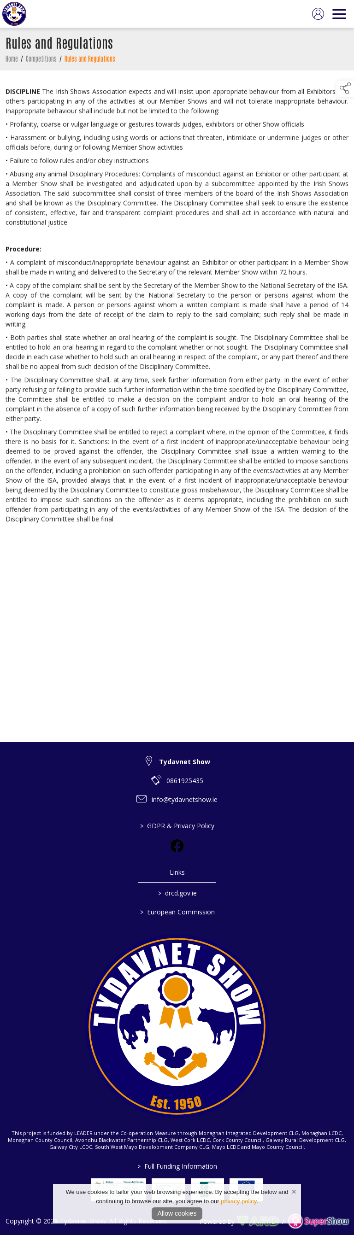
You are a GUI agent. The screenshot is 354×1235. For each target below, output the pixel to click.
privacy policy (238, 1201)
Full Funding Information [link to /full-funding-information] (177, 1166)
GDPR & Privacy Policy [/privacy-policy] (177, 825)
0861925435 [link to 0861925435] (184, 780)
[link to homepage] (14, 14)
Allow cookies (177, 1213)
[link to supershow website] (318, 1221)
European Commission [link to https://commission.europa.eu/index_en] (177, 912)
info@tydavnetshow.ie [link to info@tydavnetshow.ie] (185, 799)
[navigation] (339, 14)
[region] (177, 304)
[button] (345, 89)
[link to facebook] (177, 846)
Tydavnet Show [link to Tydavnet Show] (184, 761)
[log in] (318, 13)
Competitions (41, 60)
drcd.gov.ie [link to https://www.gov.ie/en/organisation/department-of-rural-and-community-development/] (177, 893)
